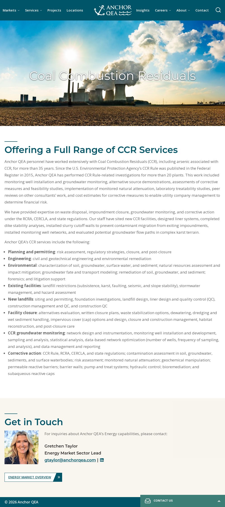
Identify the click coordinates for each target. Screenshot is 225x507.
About (181, 10)
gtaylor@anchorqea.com (70, 460)
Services (32, 10)
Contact (202, 10)
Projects (54, 10)
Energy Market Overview (35, 477)
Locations (75, 10)
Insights (143, 10)
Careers (161, 10)
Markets (9, 10)
